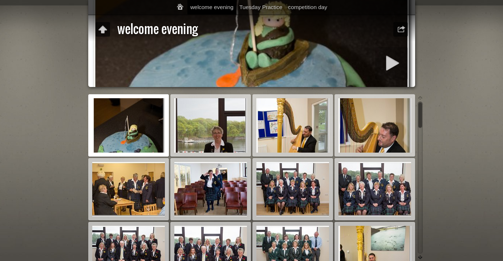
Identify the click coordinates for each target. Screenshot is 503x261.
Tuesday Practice (260, 7)
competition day (307, 7)
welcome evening (212, 7)
